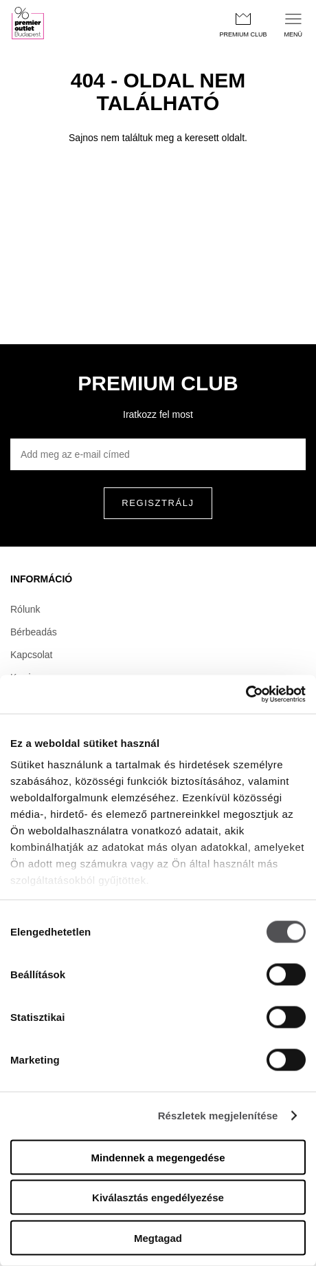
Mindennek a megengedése (158, 1157)
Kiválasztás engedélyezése (158, 1197)
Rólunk (25, 609)
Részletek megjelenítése (218, 1115)
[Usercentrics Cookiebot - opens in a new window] (245, 695)
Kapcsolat (31, 654)
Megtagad (158, 1237)
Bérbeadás (33, 631)
